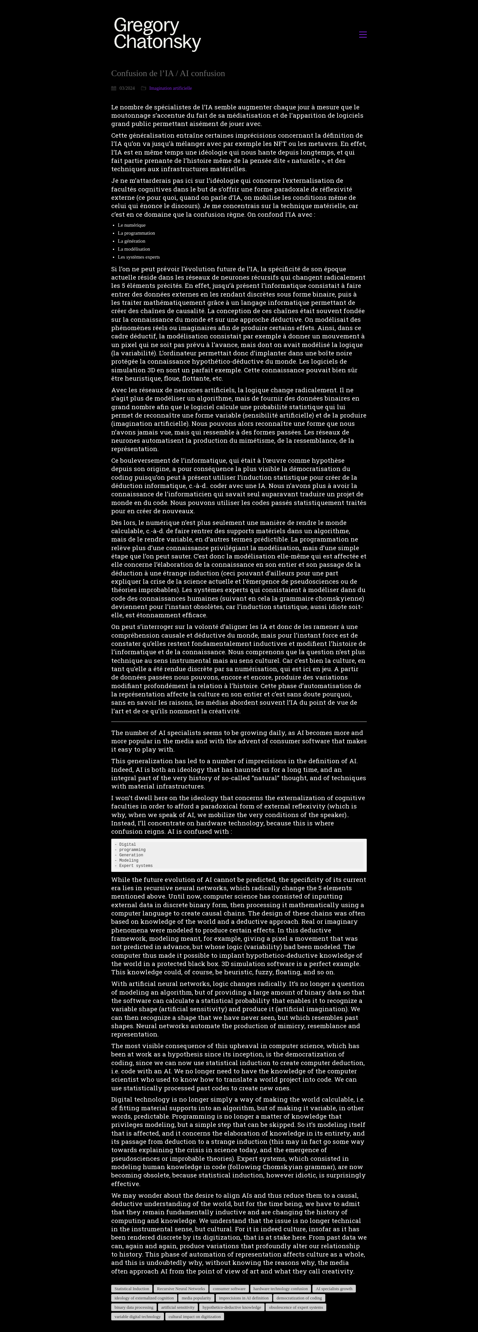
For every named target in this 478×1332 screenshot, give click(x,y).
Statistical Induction (132, 1288)
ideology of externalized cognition (144, 1297)
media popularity (196, 1297)
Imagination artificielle (170, 88)
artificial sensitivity (178, 1307)
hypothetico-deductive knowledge (231, 1307)
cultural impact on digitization (195, 1316)
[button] (363, 34)
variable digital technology (138, 1316)
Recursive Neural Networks (181, 1288)
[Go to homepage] (159, 34)
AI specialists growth (334, 1288)
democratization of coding (299, 1297)
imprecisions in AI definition (244, 1297)
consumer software (229, 1288)
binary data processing (134, 1307)
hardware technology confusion (281, 1288)
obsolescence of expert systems (296, 1307)
